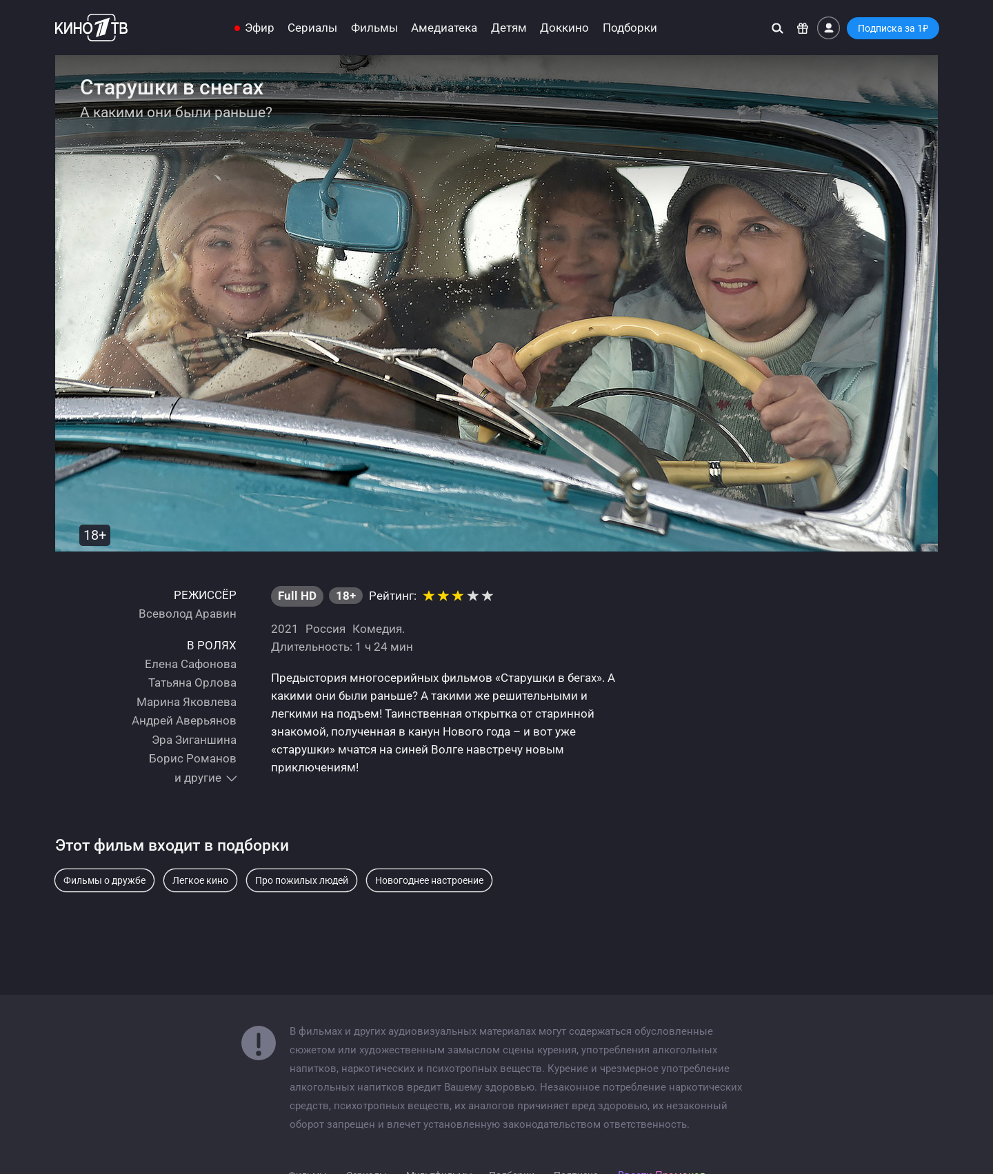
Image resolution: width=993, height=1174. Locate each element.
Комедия (377, 629)
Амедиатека (444, 27)
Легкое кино (200, 880)
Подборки (630, 27)
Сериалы (312, 27)
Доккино (564, 27)
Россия (325, 629)
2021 (285, 629)
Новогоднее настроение (429, 880)
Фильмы (374, 27)
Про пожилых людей (301, 880)
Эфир (259, 27)
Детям (509, 27)
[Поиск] (777, 28)
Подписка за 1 (893, 28)
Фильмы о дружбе (104, 880)
